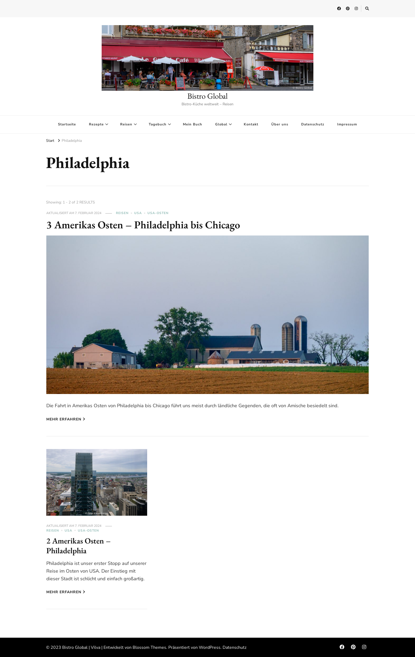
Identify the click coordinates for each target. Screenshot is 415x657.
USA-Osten (158, 213)
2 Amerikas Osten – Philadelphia (78, 546)
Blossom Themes (149, 647)
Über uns (279, 124)
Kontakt (251, 124)
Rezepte (96, 124)
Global (221, 124)
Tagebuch (157, 124)
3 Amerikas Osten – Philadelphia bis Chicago (143, 225)
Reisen (126, 124)
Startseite (67, 124)
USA (138, 213)
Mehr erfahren (65, 419)
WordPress (209, 647)
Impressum (347, 124)
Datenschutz (312, 124)
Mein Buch (192, 124)
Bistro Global (207, 96)
